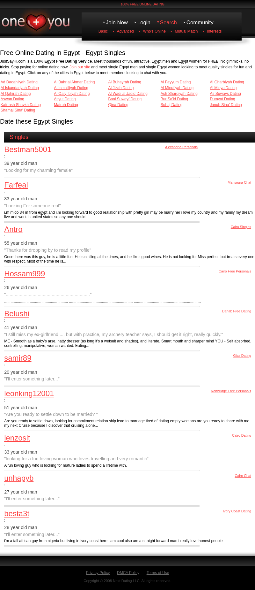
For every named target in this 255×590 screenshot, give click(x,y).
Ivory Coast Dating (237, 511)
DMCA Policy (128, 573)
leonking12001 (29, 393)
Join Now (117, 22)
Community (200, 22)
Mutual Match (186, 31)
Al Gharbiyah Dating (227, 82)
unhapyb (18, 478)
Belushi (16, 313)
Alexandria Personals (181, 147)
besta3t (16, 513)
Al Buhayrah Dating (124, 82)
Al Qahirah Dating (16, 93)
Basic (103, 31)
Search (168, 22)
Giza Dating (242, 355)
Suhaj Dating (172, 105)
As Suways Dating (225, 93)
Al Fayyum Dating (176, 82)
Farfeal (16, 184)
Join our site (79, 67)
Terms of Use (158, 573)
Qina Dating (118, 105)
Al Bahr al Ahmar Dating (74, 82)
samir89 (17, 358)
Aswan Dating (12, 99)
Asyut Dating (65, 99)
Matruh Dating (66, 105)
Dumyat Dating (222, 99)
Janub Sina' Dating (226, 105)
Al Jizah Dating (121, 88)
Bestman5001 (27, 149)
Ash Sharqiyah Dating (179, 93)
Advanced (125, 31)
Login (143, 22)
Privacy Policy (98, 573)
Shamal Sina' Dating (18, 110)
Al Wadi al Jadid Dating (128, 93)
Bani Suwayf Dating (125, 99)
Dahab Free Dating (236, 311)
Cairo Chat (243, 476)
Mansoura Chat (239, 182)
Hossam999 (24, 273)
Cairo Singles (241, 227)
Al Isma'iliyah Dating (71, 88)
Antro (13, 229)
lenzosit (17, 437)
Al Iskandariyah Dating (20, 88)
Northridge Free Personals (231, 391)
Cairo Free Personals (235, 271)
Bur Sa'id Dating (174, 99)
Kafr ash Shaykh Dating (21, 105)
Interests (214, 31)
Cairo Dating (241, 435)
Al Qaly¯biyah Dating (72, 93)
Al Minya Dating (223, 88)
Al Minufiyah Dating (177, 88)
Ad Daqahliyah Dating (19, 82)
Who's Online (154, 31)
